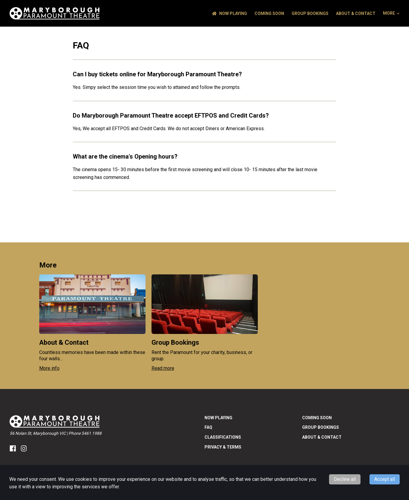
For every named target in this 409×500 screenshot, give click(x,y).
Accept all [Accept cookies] (384, 479)
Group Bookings (310, 13)
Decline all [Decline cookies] (345, 479)
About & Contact (355, 13)
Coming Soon (269, 13)
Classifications (223, 437)
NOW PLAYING (229, 13)
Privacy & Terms (223, 447)
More (391, 13)
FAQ (208, 427)
